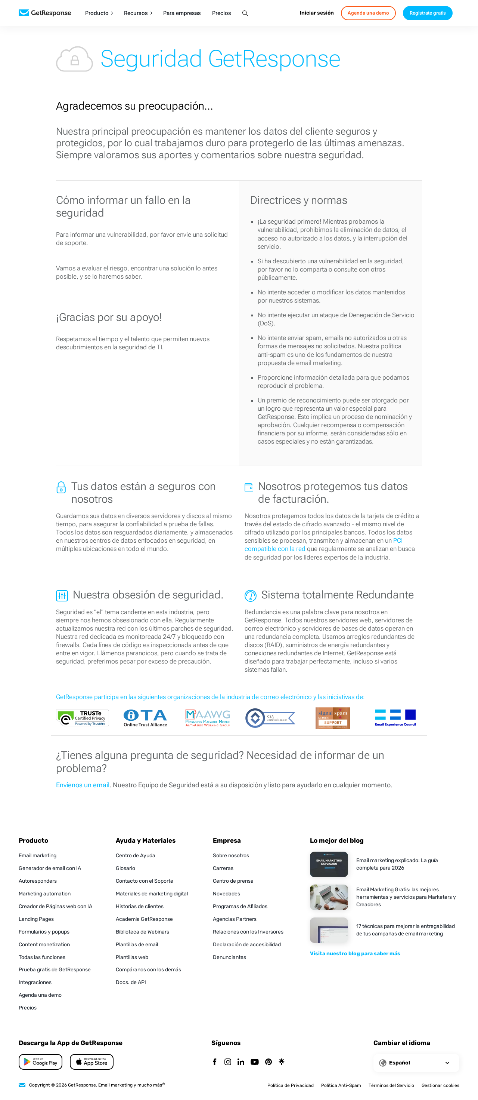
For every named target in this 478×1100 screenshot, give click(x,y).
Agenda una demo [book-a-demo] (368, 13)
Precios (221, 13)
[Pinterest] (268, 1062)
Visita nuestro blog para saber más (355, 953)
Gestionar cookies (440, 1085)
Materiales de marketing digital (152, 894)
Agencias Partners (235, 919)
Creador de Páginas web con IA (55, 906)
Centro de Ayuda (135, 855)
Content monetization (44, 944)
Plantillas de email (137, 944)
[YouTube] (255, 1062)
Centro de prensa (233, 881)
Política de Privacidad (290, 1085)
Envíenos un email (82, 785)
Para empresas (182, 13)
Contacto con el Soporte (144, 881)
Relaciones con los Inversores (248, 932)
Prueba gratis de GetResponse (55, 969)
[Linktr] (281, 1062)
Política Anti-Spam (341, 1085)
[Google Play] (92, 1062)
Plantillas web (132, 957)
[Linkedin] (241, 1062)
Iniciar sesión (317, 13)
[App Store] (40, 1062)
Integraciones (35, 982)
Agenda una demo (40, 995)
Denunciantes (229, 957)
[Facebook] (214, 1062)
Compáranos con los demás (148, 969)
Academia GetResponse (144, 919)
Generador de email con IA (50, 868)
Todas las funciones (42, 957)
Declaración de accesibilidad (247, 944)
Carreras (223, 868)
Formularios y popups (44, 932)
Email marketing (37, 855)
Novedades (226, 894)
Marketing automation (45, 894)
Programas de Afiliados (240, 906)
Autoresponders (38, 881)
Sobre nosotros (231, 855)
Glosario (125, 868)
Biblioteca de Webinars (142, 932)
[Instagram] (227, 1062)
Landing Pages (36, 919)
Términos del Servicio (391, 1085)
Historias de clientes (140, 906)
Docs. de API (131, 982)
